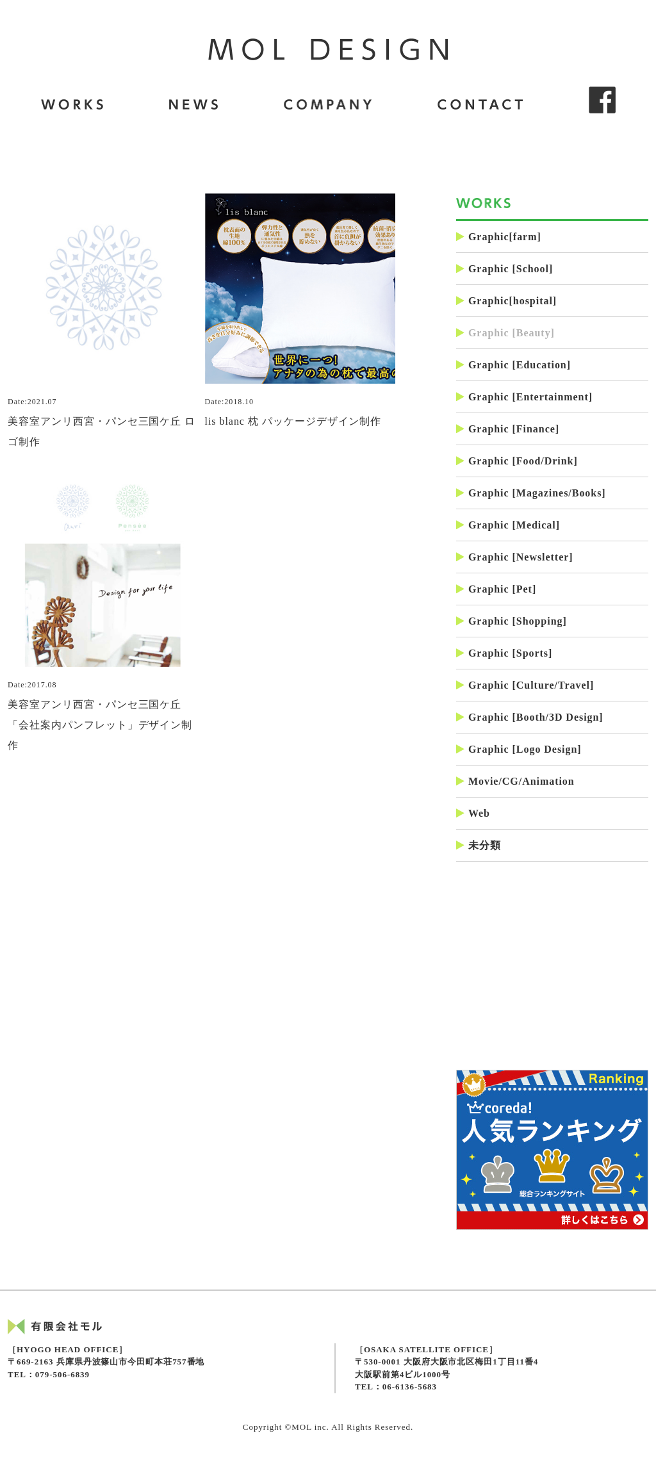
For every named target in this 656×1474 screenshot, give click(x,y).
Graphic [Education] (513, 364)
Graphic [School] (504, 268)
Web (473, 813)
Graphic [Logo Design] (519, 749)
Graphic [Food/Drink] (517, 460)
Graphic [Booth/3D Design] (529, 717)
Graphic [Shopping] (511, 621)
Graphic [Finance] (507, 428)
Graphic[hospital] (506, 300)
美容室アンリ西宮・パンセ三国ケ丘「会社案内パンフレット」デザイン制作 (103, 613)
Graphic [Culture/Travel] (525, 685)
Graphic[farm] (498, 236)
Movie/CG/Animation (515, 781)
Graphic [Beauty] (505, 332)
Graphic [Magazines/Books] (531, 492)
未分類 (478, 845)
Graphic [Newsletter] (514, 557)
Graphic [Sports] (504, 653)
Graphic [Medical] (508, 525)
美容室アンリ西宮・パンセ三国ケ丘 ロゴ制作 (103, 320)
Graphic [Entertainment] (524, 396)
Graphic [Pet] (496, 589)
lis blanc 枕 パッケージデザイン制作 (300, 310)
